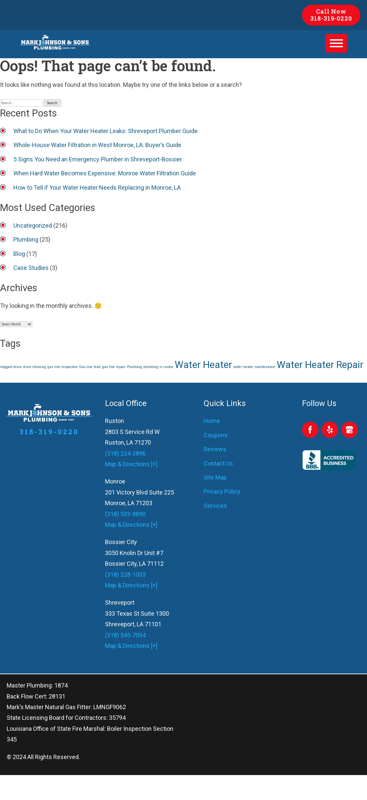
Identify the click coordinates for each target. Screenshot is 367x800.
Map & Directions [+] (131, 464)
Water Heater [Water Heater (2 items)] (203, 364)
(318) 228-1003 (125, 574)
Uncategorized (32, 225)
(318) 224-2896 (125, 453)
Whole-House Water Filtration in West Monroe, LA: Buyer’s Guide (97, 144)
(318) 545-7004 (125, 635)
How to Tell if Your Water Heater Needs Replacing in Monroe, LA (97, 187)
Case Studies (31, 267)
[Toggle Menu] (336, 43)
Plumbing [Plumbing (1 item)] (134, 367)
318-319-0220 (331, 18)
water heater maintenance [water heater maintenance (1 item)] (254, 367)
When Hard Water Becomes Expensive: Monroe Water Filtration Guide (104, 173)
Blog (19, 253)
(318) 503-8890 (125, 513)
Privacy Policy (222, 491)
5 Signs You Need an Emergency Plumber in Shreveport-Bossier (97, 159)
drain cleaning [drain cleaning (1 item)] (34, 367)
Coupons (216, 435)
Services (215, 505)
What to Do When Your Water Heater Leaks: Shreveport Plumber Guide (105, 130)
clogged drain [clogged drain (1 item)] (11, 367)
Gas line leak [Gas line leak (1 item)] (90, 367)
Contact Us (218, 463)
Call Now (331, 11)
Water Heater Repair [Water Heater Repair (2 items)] (320, 364)
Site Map (215, 477)
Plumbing (25, 239)
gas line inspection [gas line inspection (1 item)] (62, 367)
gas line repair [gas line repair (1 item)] (114, 367)
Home (212, 420)
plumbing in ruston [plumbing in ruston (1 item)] (158, 367)
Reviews (215, 449)
